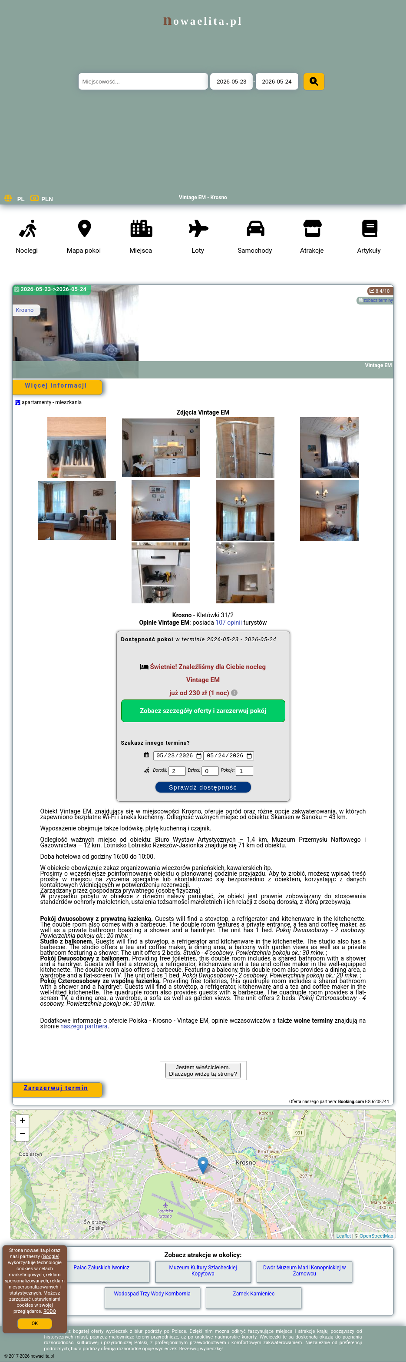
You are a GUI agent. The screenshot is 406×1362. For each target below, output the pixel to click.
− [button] (22, 1134)
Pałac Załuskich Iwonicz (101, 1268)
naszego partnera (84, 1026)
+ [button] (22, 1121)
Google (50, 1256)
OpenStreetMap (376, 1235)
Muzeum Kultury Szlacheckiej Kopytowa (203, 1271)
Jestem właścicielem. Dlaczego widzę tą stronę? (203, 1070)
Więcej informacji (56, 385)
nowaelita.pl (203, 21)
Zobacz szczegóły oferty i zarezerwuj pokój (203, 711)
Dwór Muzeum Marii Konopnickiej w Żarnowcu (304, 1271)
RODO (49, 1311)
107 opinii (228, 622)
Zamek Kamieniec (254, 1294)
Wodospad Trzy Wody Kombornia (152, 1294)
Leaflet (344, 1235)
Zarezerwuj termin (56, 1087)
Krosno (24, 310)
